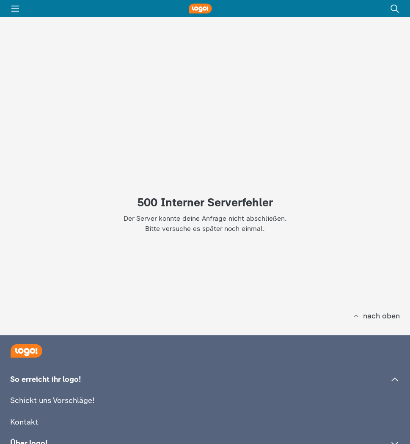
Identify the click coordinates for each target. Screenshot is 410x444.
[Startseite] (26, 351)
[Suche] (395, 8)
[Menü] (15, 8)
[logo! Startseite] (205, 8)
